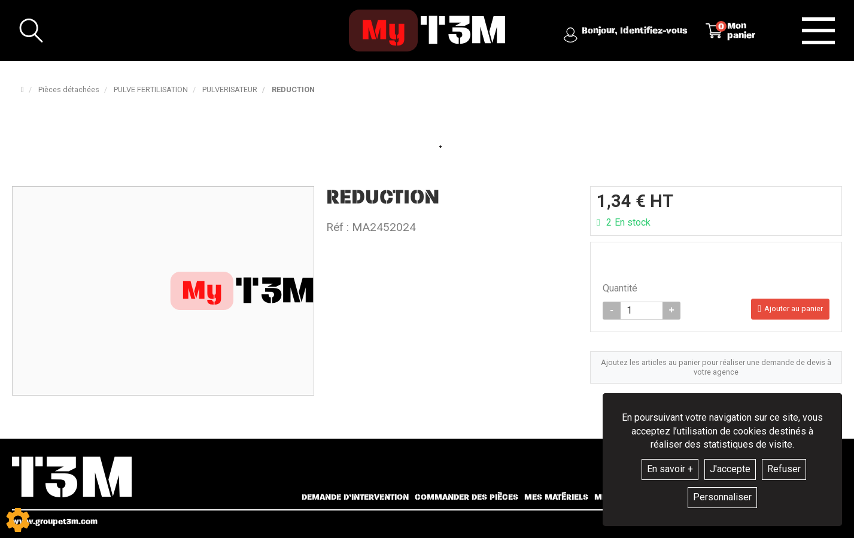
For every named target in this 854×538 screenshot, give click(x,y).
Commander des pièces (466, 497)
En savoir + (670, 469)
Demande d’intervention (355, 497)
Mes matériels (556, 497)
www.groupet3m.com (55, 521)
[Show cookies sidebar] (18, 520)
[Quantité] (641, 311)
